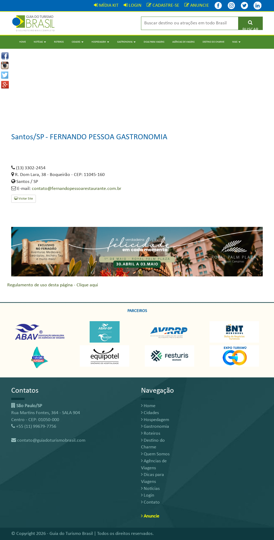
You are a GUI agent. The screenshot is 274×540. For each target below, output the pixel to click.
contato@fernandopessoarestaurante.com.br (76, 188)
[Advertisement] (137, 86)
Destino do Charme (213, 42)
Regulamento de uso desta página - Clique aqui (52, 285)
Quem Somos (155, 454)
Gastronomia (155, 426)
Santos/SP (27, 137)
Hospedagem (155, 419)
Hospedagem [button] (100, 42)
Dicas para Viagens (154, 42)
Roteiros (59, 42)
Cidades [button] (77, 42)
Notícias (150, 488)
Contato (150, 502)
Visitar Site (23, 198)
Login (147, 495)
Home (22, 42)
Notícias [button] (40, 42)
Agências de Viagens (183, 42)
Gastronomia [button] (126, 42)
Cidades (150, 412)
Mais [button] (236, 42)
